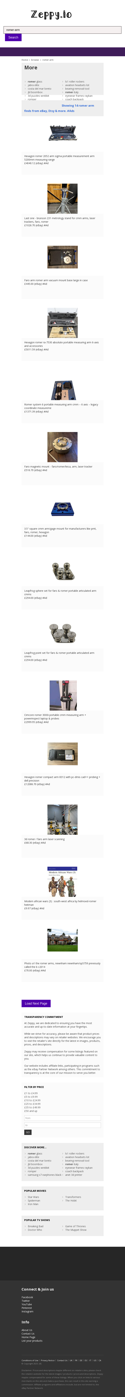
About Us (27, 1330)
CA (100, 1360)
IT (90, 1360)
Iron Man (33, 1204)
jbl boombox (35, 92)
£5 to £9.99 (31, 1096)
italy (71, 92)
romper (32, 99)
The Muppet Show (75, 1229)
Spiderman (34, 1200)
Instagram (27, 1311)
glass (35, 81)
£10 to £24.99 (32, 1100)
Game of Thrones (75, 1226)
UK (71, 1360)
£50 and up (30, 1111)
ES (86, 1360)
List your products (32, 1340)
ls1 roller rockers (74, 81)
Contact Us (28, 1333)
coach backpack (74, 99)
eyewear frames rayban (79, 95)
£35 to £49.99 (32, 1107)
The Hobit (71, 1200)
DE (81, 1360)
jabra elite (33, 85)
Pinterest (27, 1308)
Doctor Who (35, 1229)
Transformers (73, 1197)
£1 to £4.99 (31, 1093)
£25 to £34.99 (32, 1104)
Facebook (27, 1297)
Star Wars (33, 1197)
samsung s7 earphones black (44, 1174)
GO (28, 1132)
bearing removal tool (77, 88)
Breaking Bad (35, 1226)
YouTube (27, 1304)
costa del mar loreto (39, 88)
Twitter (26, 1300)
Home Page (28, 1337)
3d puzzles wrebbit (38, 95)
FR (76, 1360)
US (95, 1360)
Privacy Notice (48, 1360)
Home (25, 59)
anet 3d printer (73, 1174)
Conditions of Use (30, 1360)
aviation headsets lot (77, 85)
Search (13, 37)
